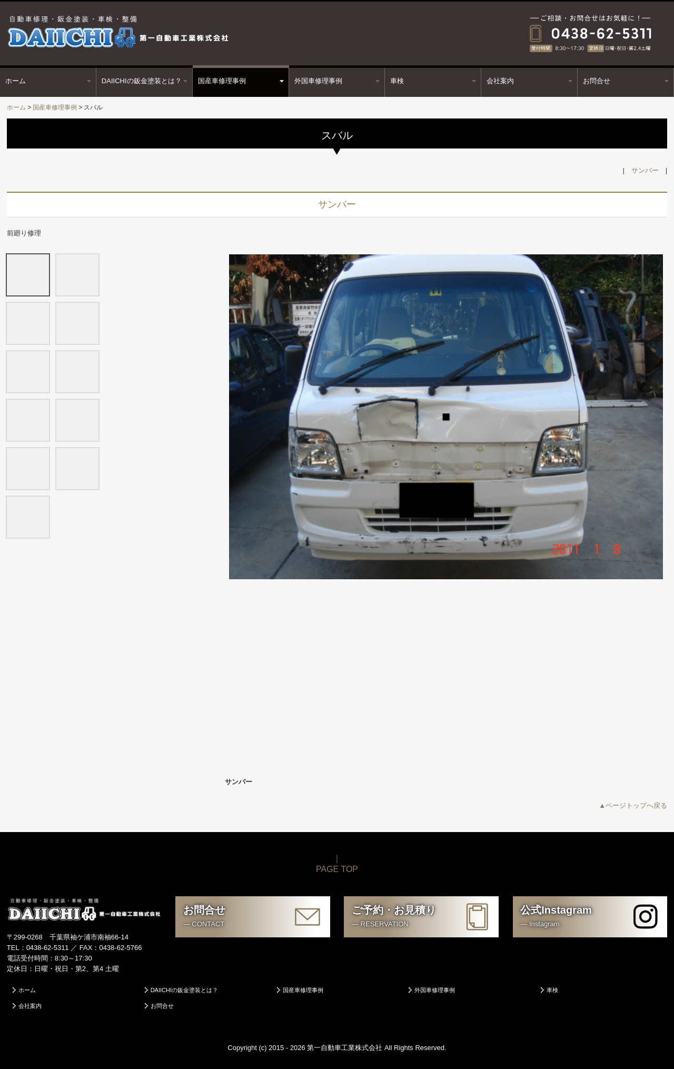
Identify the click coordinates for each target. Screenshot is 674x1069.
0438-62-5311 (47, 948)
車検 (397, 81)
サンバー (645, 170)
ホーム (15, 81)
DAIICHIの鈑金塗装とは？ (142, 81)
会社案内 (500, 81)
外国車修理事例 (318, 81)
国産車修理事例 (222, 81)
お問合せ (596, 81)
